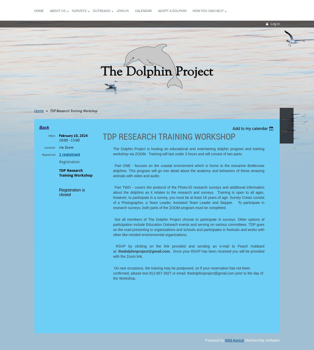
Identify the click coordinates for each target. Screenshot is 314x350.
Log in (275, 24)
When (51, 136)
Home (39, 111)
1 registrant (69, 154)
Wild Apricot (234, 340)
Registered (48, 155)
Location (49, 147)
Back (44, 127)
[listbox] (253, 128)
